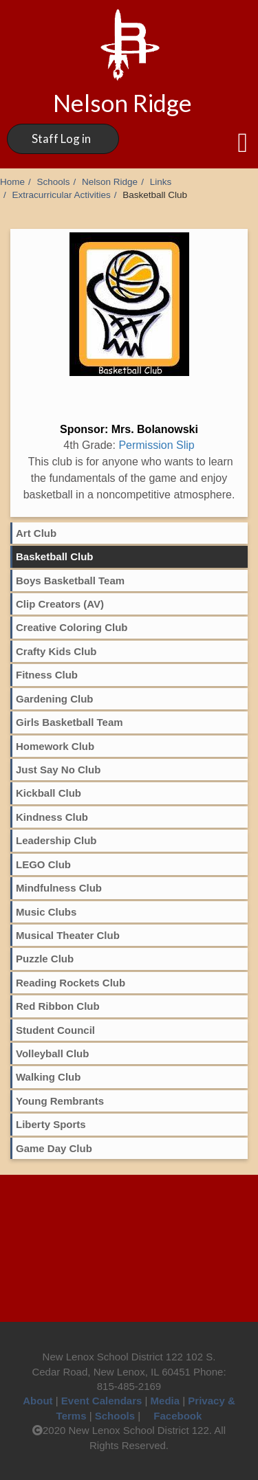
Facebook (172, 1416)
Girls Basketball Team (69, 722)
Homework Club (55, 746)
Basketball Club (55, 556)
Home (12, 182)
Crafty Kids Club (56, 651)
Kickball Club (48, 793)
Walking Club (48, 1077)
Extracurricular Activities (61, 195)
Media (165, 1400)
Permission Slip (156, 445)
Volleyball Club (52, 1053)
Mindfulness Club (59, 888)
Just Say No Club (58, 769)
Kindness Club (52, 817)
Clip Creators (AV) (60, 604)
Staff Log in (61, 138)
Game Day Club (54, 1148)
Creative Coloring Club (72, 627)
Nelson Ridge (110, 182)
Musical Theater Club (68, 935)
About (37, 1400)
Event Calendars (101, 1400)
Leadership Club (56, 840)
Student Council (55, 1030)
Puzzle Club (45, 958)
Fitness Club (47, 675)
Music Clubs (46, 912)
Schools (53, 182)
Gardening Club (55, 699)
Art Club (36, 533)
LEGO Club (43, 864)
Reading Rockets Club (70, 982)
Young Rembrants (60, 1101)
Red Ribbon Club (58, 1006)
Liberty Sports (51, 1124)
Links (161, 182)
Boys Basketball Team (70, 580)
